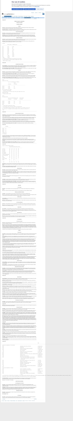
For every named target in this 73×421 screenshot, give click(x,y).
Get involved (25, 16)
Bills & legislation (18, 17)
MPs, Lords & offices (15, 16)
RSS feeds (40, 12)
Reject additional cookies (30, 9)
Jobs (16, 419)
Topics (38, 17)
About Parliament (20, 16)
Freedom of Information (12, 419)
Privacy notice (26, 419)
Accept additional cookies (17, 9)
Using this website (20, 419)
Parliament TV (33, 17)
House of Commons (4, 17)
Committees (22, 17)
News (36, 17)
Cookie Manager (33, 419)
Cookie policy (29, 419)
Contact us (43, 12)
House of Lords (10, 17)
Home (3, 16)
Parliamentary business (8, 16)
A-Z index (3, 419)
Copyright (23, 419)
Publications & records (27, 17)
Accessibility (32, 12)
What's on (14, 17)
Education (32, 16)
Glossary (6, 419)
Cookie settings (40, 9)
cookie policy (36, 6)
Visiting (29, 16)
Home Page (35, 18)
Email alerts (36, 12)
